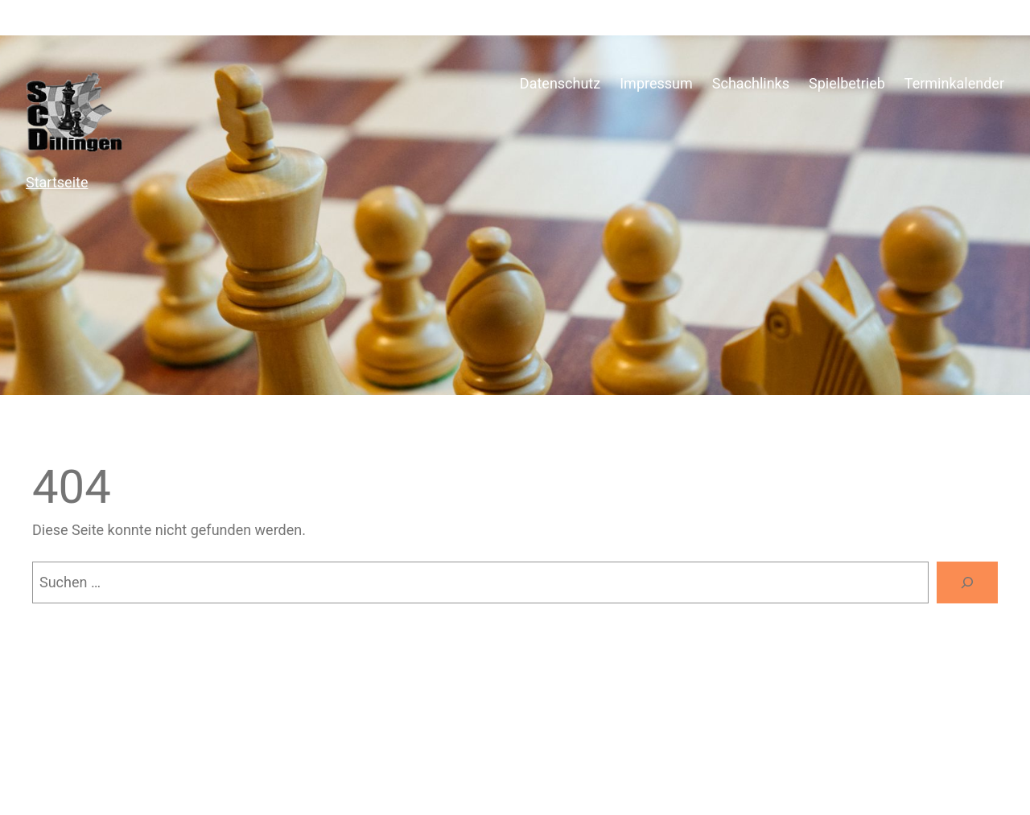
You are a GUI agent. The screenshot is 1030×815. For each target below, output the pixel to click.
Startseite (57, 182)
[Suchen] (967, 582)
